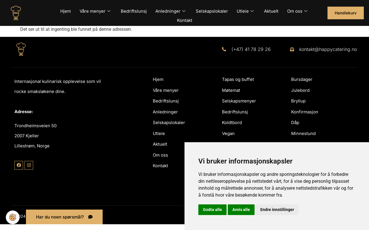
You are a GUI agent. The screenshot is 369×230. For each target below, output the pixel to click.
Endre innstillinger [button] (277, 209)
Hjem (65, 9)
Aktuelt (271, 9)
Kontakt (184, 16)
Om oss (297, 9)
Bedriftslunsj (134, 9)
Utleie (245, 9)
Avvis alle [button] (241, 209)
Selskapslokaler (212, 9)
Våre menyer (95, 9)
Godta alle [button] (212, 209)
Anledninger (170, 9)
